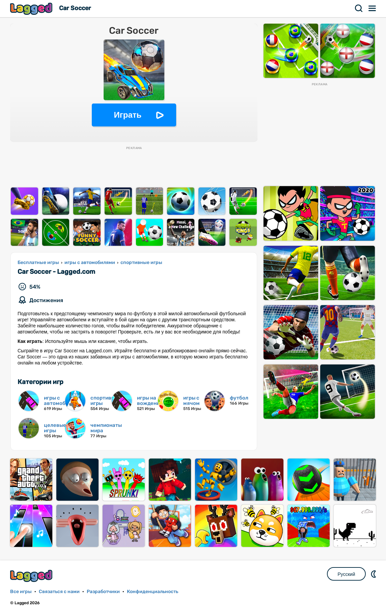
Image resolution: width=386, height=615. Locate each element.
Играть (128, 114)
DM (374, 574)
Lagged (32, 8)
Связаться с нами (59, 591)
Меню (372, 8)
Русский (346, 574)
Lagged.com (32, 575)
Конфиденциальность (152, 591)
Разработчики (103, 591)
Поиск (359, 8)
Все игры (21, 591)
